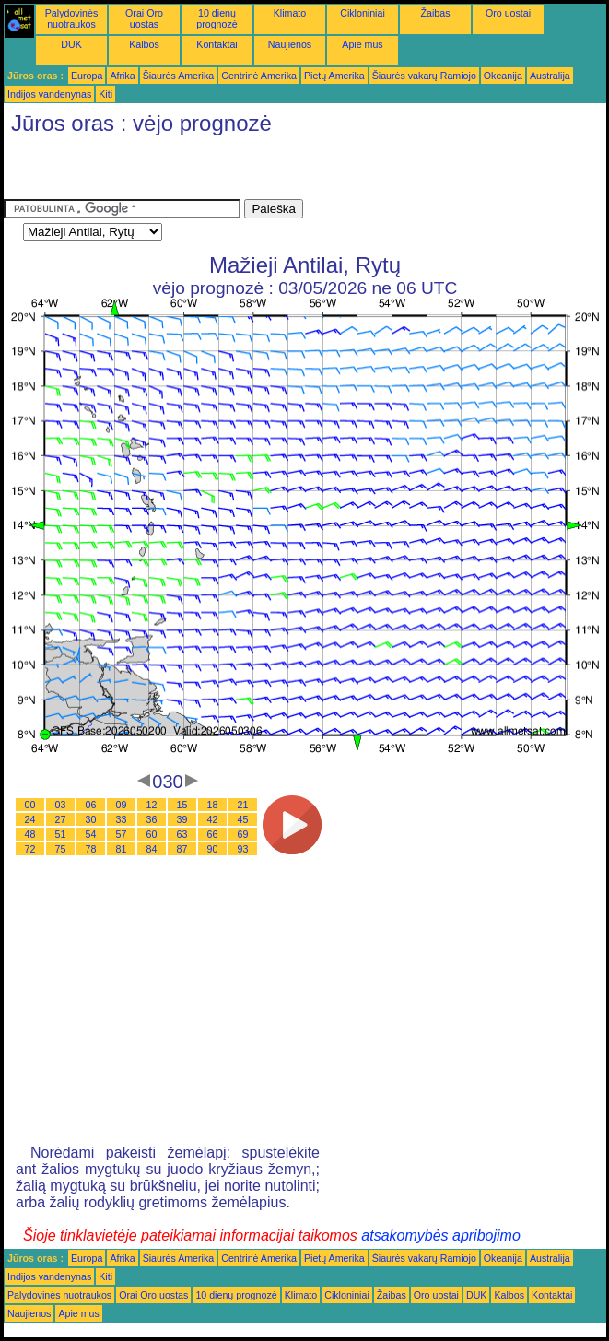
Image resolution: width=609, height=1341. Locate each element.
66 (212, 834)
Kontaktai (216, 44)
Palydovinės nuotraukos (71, 18)
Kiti (105, 94)
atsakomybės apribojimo (441, 1235)
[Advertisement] (219, 171)
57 (121, 834)
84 (152, 848)
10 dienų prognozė (216, 18)
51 (60, 834)
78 (91, 848)
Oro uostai (508, 12)
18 (212, 804)
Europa (86, 75)
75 (60, 848)
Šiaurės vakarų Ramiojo (424, 75)
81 (121, 848)
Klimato (290, 12)
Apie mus (362, 44)
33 (121, 819)
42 (212, 819)
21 (243, 804)
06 (91, 804)
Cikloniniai (362, 12)
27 (60, 819)
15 (182, 804)
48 (30, 834)
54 (91, 834)
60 (152, 834)
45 (243, 819)
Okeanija (503, 75)
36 (152, 819)
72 (30, 848)
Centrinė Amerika (259, 75)
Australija (550, 75)
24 (30, 819)
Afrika (122, 75)
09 (121, 804)
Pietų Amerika (334, 75)
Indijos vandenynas (49, 94)
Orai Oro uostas (144, 18)
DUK (71, 44)
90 (212, 848)
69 (243, 834)
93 (243, 848)
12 (152, 804)
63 (182, 834)
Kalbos (144, 44)
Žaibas (436, 12)
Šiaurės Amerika (179, 75)
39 (182, 819)
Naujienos (289, 44)
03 (60, 804)
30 (91, 819)
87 (182, 848)
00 (30, 804)
